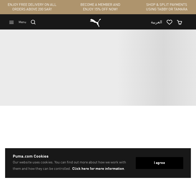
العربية (156, 22)
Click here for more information (98, 169)
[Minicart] (181, 22)
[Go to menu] (20, 22)
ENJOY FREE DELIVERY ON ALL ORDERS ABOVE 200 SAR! (32, 7)
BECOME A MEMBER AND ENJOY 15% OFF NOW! (100, 7)
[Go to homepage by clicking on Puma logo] (95, 22)
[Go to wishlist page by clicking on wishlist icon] (171, 22)
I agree (159, 163)
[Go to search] (35, 22)
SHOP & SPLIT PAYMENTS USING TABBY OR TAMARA (167, 7)
